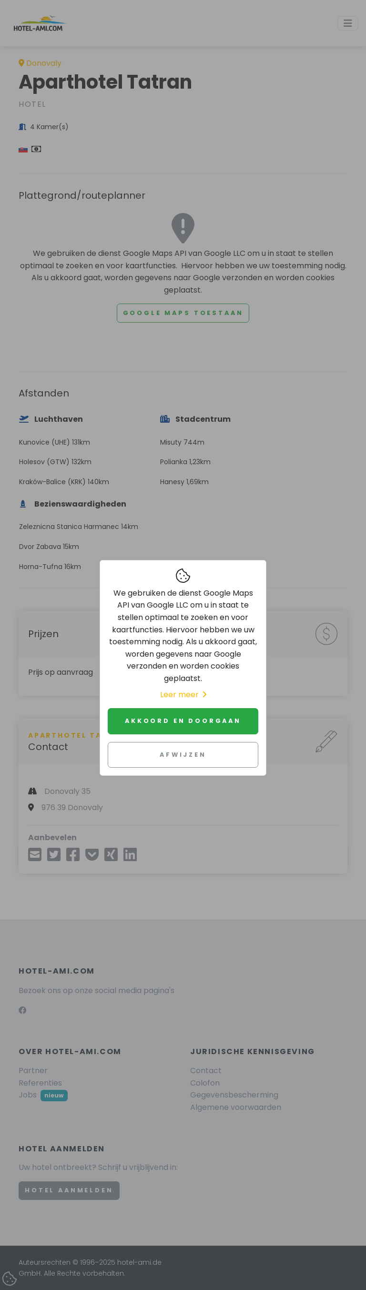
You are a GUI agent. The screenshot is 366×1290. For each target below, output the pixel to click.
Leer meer (183, 694)
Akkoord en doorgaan (183, 721)
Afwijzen (183, 755)
